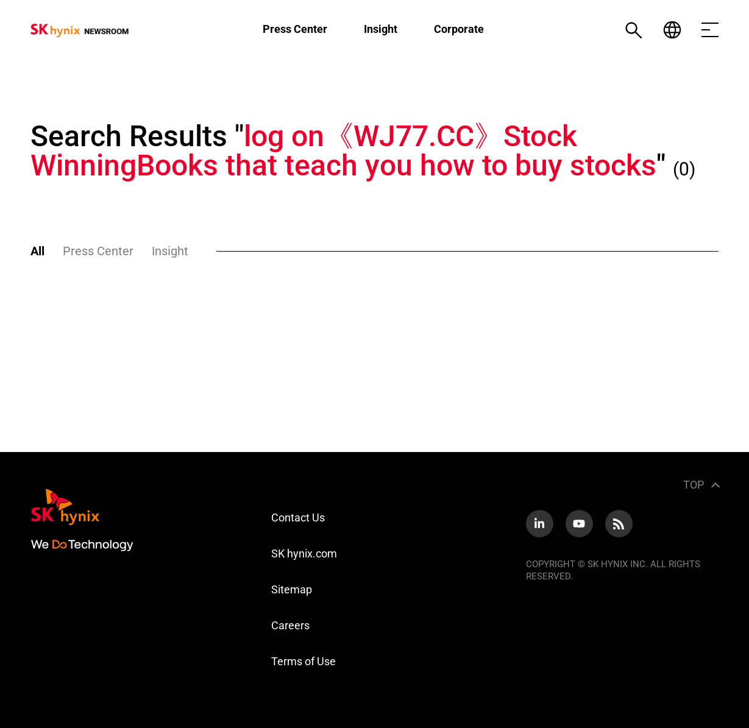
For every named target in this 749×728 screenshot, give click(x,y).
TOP (693, 484)
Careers (290, 625)
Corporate (459, 29)
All (37, 251)
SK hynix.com (304, 553)
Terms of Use (303, 661)
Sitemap (291, 589)
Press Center (295, 29)
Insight (380, 29)
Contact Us (298, 517)
